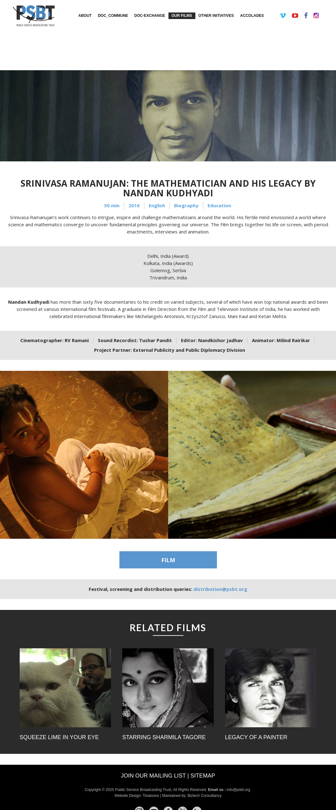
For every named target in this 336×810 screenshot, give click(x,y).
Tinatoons (151, 795)
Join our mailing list (153, 776)
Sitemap (202, 776)
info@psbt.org (239, 790)
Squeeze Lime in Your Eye (59, 737)
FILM (168, 560)
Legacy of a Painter (256, 737)
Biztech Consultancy (205, 795)
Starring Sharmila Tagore (164, 737)
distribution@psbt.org (220, 589)
